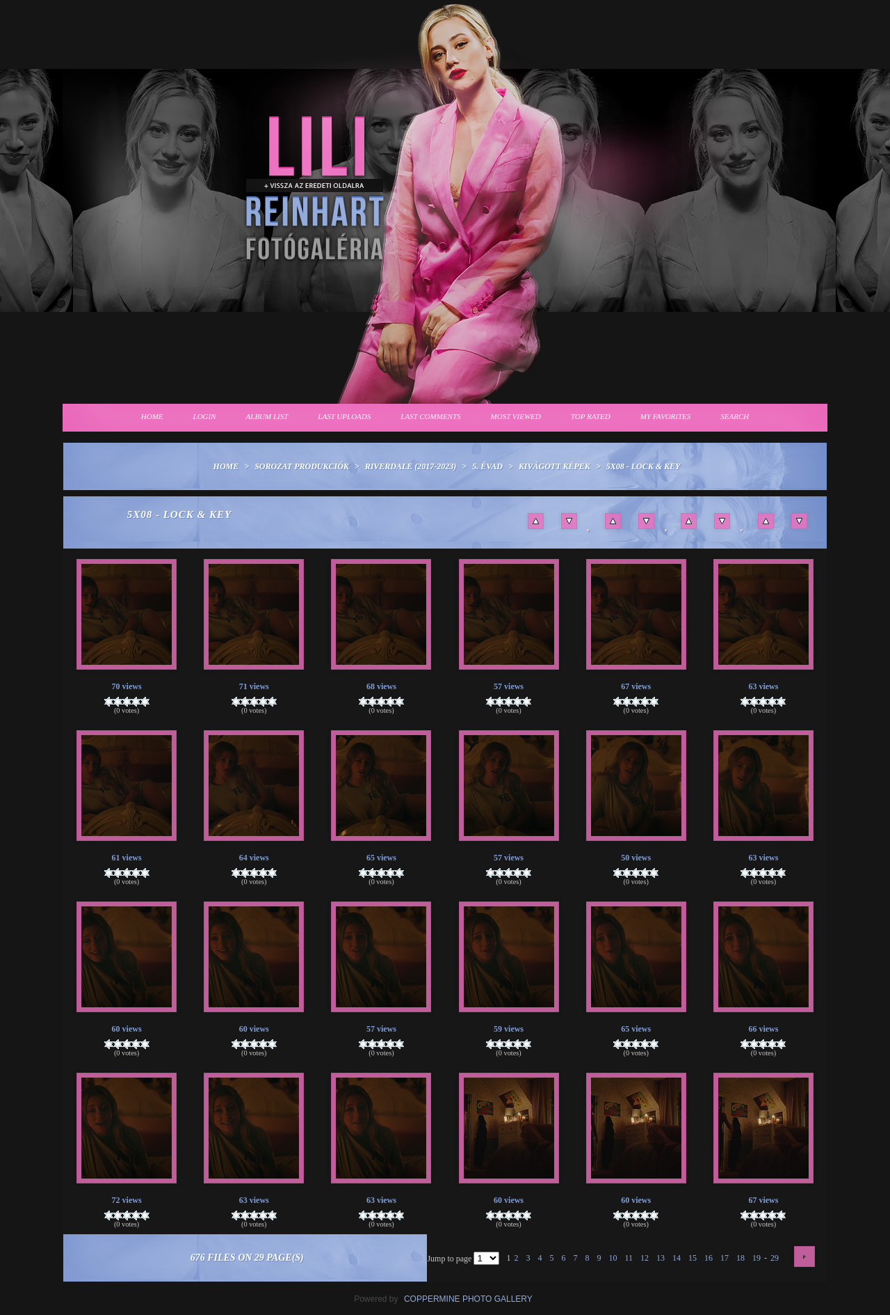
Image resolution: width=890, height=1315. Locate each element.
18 (740, 1258)
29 (774, 1258)
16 (708, 1258)
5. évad (487, 466)
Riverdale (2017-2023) (411, 466)
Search (734, 416)
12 (644, 1258)
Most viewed (516, 416)
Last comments (430, 416)
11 (628, 1258)
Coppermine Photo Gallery (468, 1299)
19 (756, 1258)
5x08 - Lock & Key (643, 466)
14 (676, 1258)
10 (612, 1258)
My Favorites (665, 416)
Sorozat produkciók (301, 466)
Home (152, 416)
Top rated (590, 416)
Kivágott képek (554, 466)
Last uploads (344, 416)
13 (660, 1258)
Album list (267, 416)
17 (724, 1258)
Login (204, 416)
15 (692, 1258)
